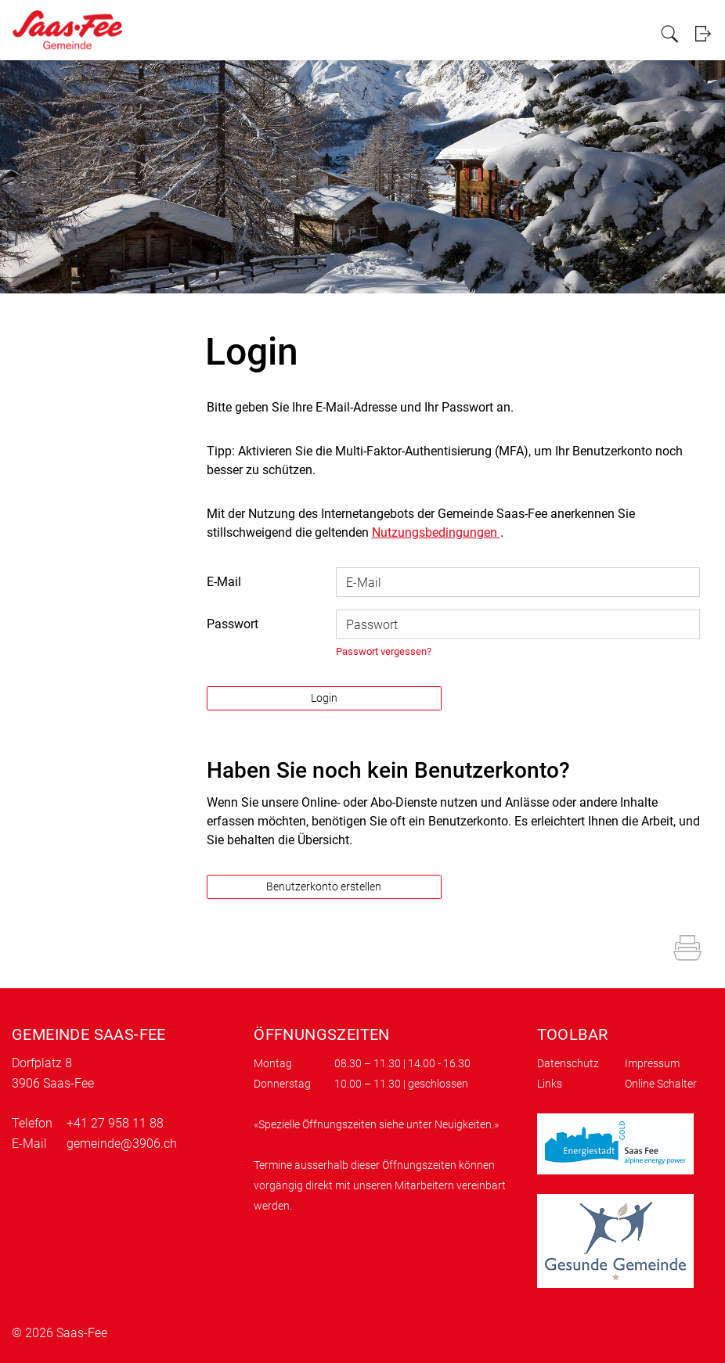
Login (703, 33)
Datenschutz (568, 1063)
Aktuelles (330, 32)
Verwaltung (384, 32)
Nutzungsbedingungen (436, 532)
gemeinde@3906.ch (122, 1143)
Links (549, 1083)
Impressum (652, 1063)
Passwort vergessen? (383, 651)
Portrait (286, 32)
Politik (430, 32)
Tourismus (558, 32)
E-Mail (224, 581)
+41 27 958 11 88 (115, 1123)
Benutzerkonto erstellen (323, 886)
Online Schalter (661, 1083)
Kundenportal (619, 32)
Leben (464, 32)
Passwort (232, 624)
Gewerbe (506, 32)
